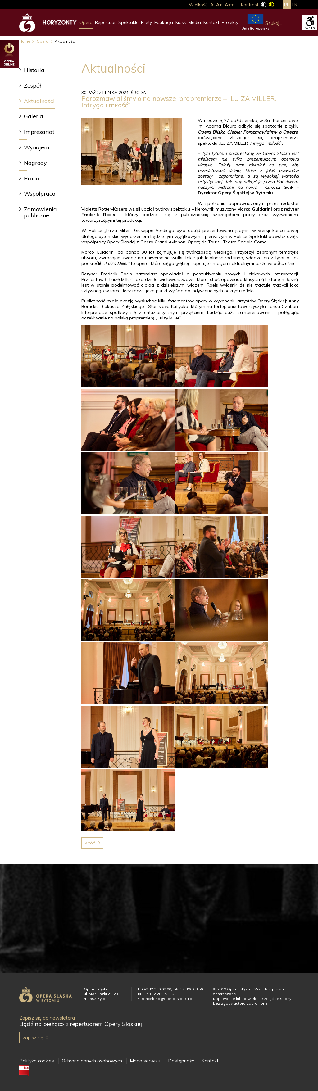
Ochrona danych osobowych (92, 1061)
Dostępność (181, 1061)
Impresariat (39, 131)
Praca (31, 178)
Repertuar (105, 22)
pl (286, 4)
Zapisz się (33, 1037)
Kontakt (211, 22)
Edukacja (163, 22)
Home (24, 41)
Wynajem (36, 147)
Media (195, 22)
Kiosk (180, 22)
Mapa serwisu (145, 1061)
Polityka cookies (36, 1061)
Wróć (90, 843)
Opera (86, 22)
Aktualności (39, 101)
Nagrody (35, 162)
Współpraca (40, 193)
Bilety (146, 22)
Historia (34, 70)
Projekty (230, 22)
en (294, 4)
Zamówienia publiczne (40, 212)
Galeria (33, 116)
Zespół (32, 85)
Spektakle (128, 22)
